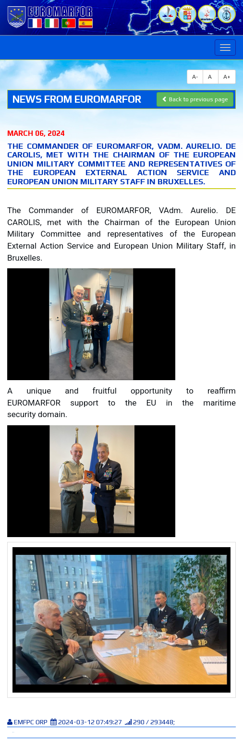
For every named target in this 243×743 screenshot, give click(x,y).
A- (195, 76)
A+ (227, 76)
